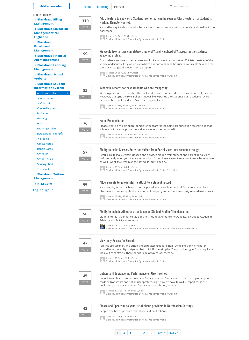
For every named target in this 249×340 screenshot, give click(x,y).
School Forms (45, 159)
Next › (161, 332)
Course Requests (47, 108)
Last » (174, 332)
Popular (119, 7)
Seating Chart (45, 164)
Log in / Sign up (43, 190)
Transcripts (43, 169)
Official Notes (45, 143)
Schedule (42, 154)
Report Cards (45, 149)
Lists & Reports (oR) (50, 133)
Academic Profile (52, 93)
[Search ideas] (192, 6)
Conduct (43, 103)
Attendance (45, 98)
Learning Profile (46, 128)
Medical (43, 138)
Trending (102, 7)
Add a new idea (51, 6)
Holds (40, 123)
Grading (42, 118)
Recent (86, 7)
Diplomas (42, 113)
